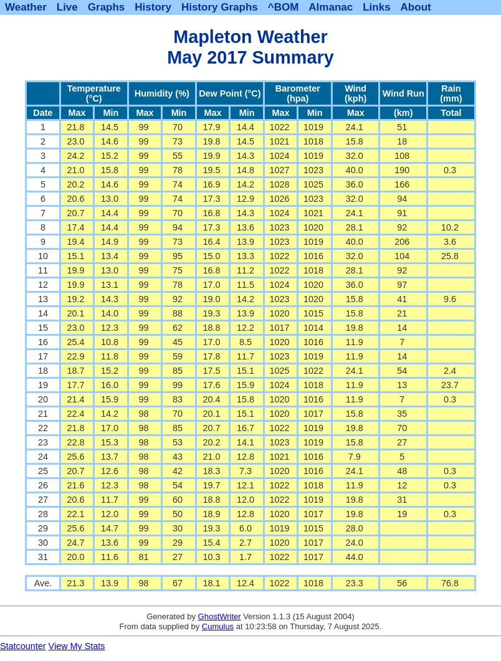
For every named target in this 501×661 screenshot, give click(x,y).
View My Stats (77, 646)
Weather (26, 7)
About (416, 7)
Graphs (106, 7)
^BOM (283, 7)
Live (67, 7)
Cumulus (218, 626)
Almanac (330, 7)
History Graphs (219, 7)
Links (376, 7)
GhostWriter (219, 616)
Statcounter (23, 646)
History (153, 7)
